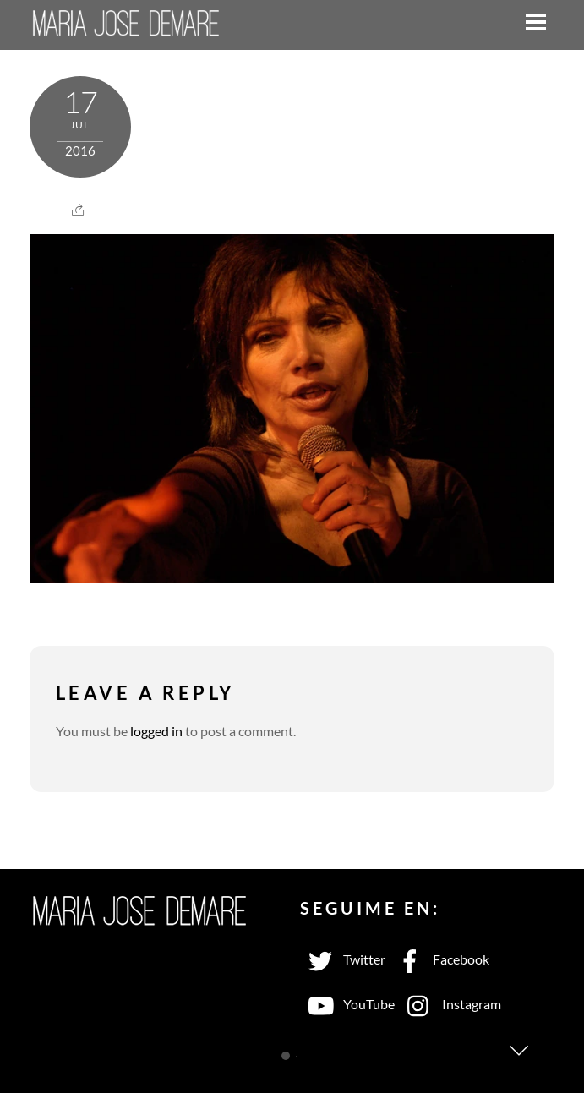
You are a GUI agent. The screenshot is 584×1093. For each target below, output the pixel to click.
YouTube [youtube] (347, 1004)
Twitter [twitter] (342, 959)
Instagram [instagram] (450, 1004)
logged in (156, 731)
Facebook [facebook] (439, 959)
